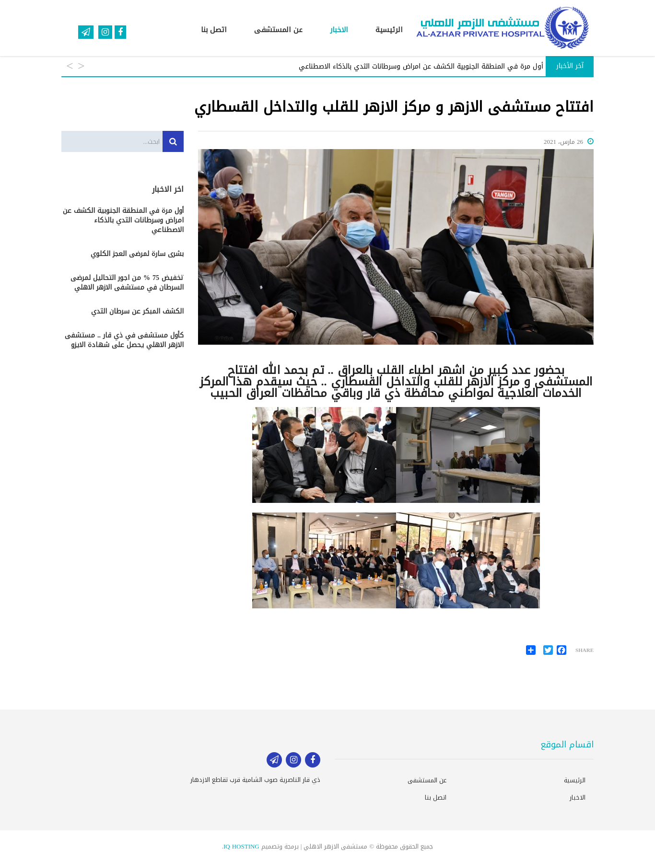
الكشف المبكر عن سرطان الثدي (137, 311)
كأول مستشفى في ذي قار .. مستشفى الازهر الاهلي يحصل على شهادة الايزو (124, 340)
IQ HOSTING (241, 846)
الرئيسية (389, 29)
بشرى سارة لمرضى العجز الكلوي (137, 254)
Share (584, 650)
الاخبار (339, 29)
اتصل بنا (214, 29)
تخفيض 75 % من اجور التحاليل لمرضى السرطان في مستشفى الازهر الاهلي (127, 282)
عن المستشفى (278, 29)
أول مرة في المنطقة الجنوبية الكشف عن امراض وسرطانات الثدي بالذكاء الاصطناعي (123, 220)
